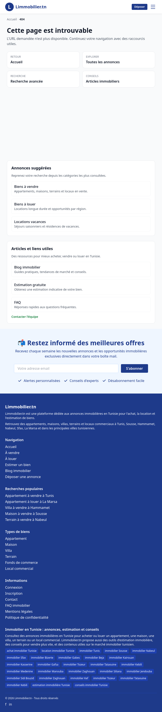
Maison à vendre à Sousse (26, 513)
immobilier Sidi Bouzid (20, 678)
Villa (8, 550)
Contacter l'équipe (24, 317)
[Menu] (153, 7)
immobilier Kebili (131, 664)
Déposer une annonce (23, 476)
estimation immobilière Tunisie (51, 685)
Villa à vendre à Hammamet (27, 507)
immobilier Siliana (110, 671)
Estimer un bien (18, 464)
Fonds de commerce (21, 562)
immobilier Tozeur (74, 664)
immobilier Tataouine (103, 664)
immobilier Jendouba (139, 671)
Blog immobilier (18, 470)
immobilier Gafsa (48, 664)
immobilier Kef (79, 678)
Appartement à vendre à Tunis (29, 495)
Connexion (13, 587)
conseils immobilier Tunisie (91, 685)
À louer (11, 458)
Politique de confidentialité (26, 617)
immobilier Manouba (50, 671)
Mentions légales (19, 611)
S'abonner (134, 368)
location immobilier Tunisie (58, 651)
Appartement (16, 538)
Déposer (139, 7)
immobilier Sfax (16, 657)
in (10, 704)
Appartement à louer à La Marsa (31, 501)
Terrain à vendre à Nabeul (26, 519)
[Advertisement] (81, 120)
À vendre (12, 452)
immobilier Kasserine (19, 664)
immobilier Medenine (20, 671)
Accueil (12, 19)
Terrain (11, 556)
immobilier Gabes (69, 657)
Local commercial (19, 568)
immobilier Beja (94, 657)
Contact (11, 599)
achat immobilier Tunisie (22, 651)
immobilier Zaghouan (82, 671)
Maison (11, 544)
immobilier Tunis (89, 651)
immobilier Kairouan (121, 657)
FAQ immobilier (17, 605)
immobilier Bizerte (42, 657)
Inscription (14, 593)
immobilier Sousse (116, 651)
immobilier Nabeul (143, 651)
